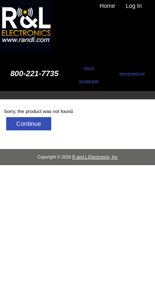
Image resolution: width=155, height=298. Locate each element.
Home (107, 5)
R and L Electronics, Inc (95, 157)
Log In (134, 5)
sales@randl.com (132, 73)
